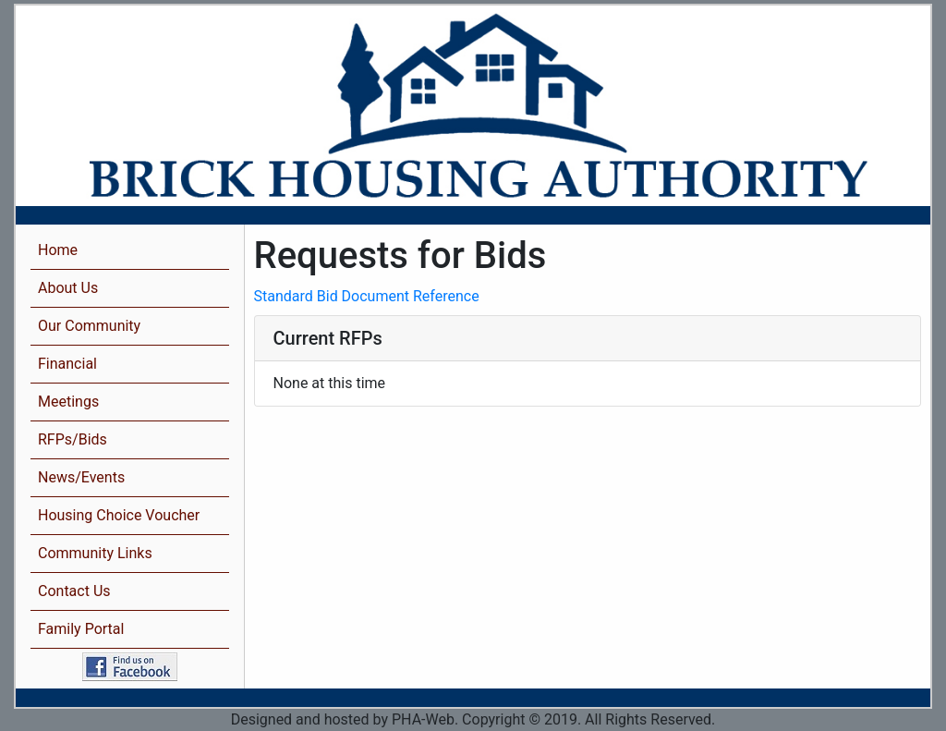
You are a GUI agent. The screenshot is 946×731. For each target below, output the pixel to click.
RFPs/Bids (72, 439)
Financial (67, 363)
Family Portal (81, 629)
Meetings (68, 401)
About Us (68, 288)
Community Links (95, 553)
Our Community (89, 326)
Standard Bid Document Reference (366, 296)
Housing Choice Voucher (119, 515)
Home (58, 250)
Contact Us (74, 591)
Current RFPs (327, 338)
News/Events (81, 477)
